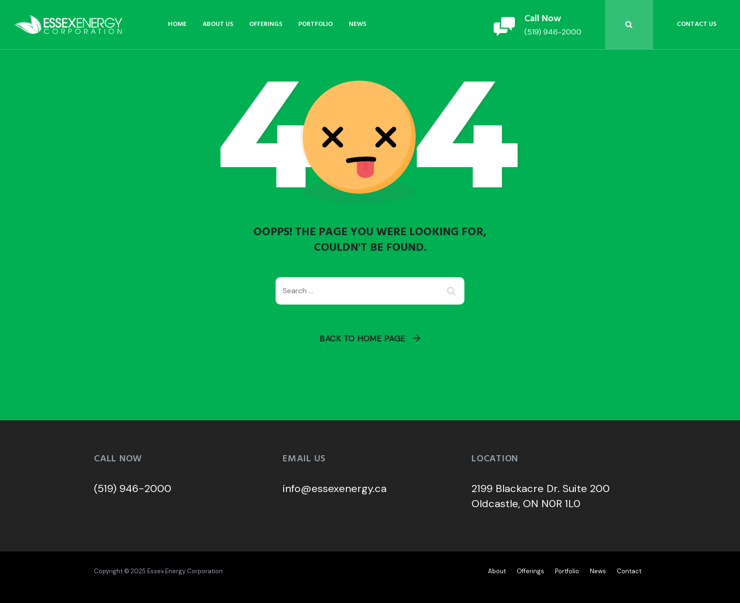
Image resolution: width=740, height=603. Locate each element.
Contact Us (696, 24)
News (357, 24)
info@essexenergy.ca (335, 488)
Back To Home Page (362, 338)
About (497, 571)
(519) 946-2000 (132, 488)
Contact (629, 571)
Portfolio (315, 24)
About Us (217, 24)
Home (177, 24)
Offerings (265, 24)
